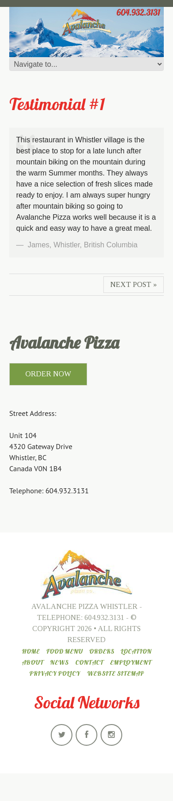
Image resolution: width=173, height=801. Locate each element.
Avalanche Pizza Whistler (84, 606)
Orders (101, 651)
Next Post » (133, 284)
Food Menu (64, 651)
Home (31, 651)
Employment (130, 662)
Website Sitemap (115, 673)
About (32, 662)
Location (135, 651)
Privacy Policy (54, 673)
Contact (89, 662)
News (59, 662)
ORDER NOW (48, 374)
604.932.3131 (104, 617)
